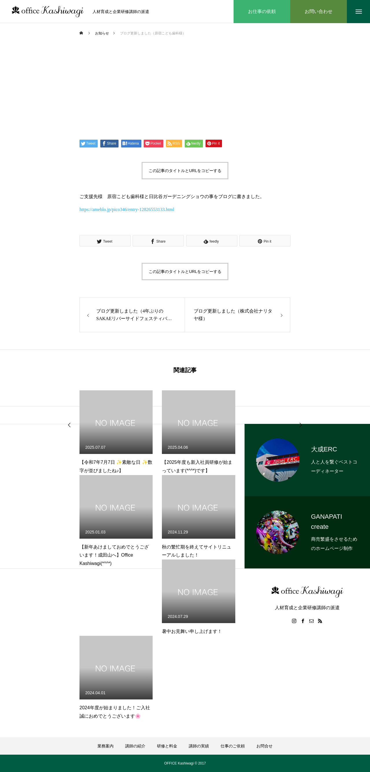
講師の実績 (199, 746)
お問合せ (264, 746)
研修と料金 (167, 746)
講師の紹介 (135, 746)
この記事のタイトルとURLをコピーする (185, 170)
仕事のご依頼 (233, 746)
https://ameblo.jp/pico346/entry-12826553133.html (126, 209)
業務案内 (105, 746)
